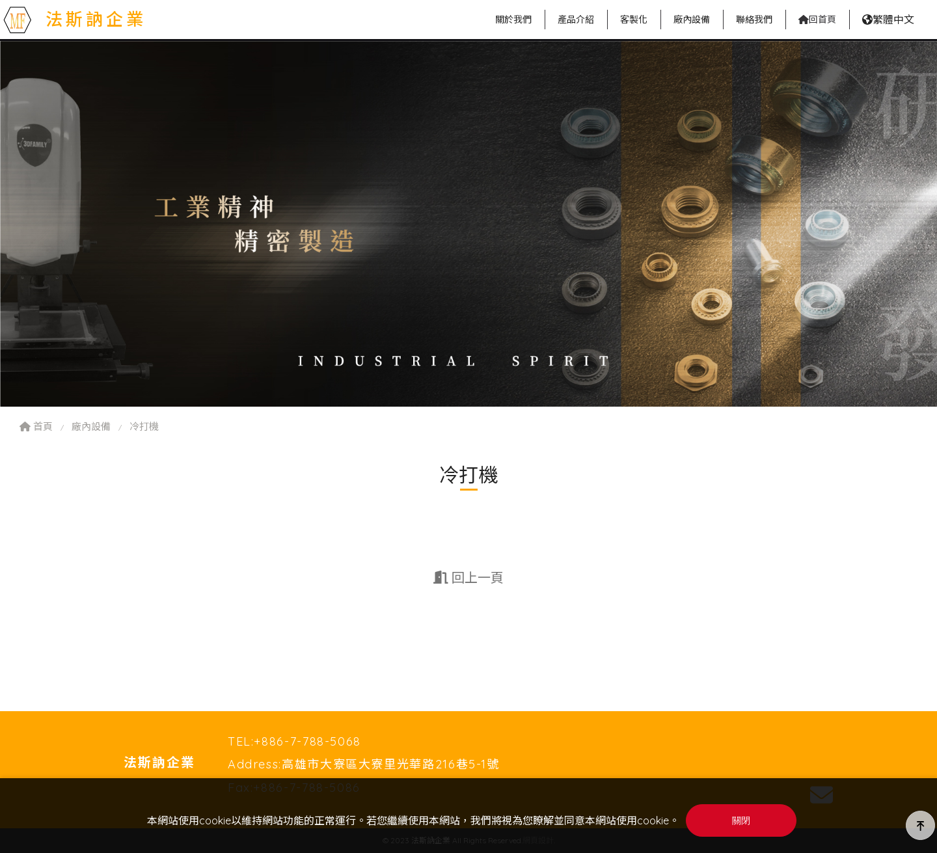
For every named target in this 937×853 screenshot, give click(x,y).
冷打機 (144, 426)
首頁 (36, 426)
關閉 (741, 821)
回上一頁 (468, 577)
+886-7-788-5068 (307, 741)
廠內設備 (91, 426)
